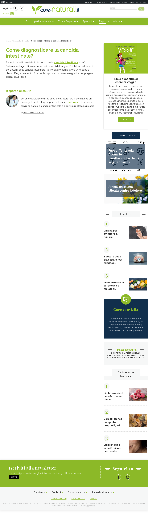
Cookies (95, 502)
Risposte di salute (109, 20)
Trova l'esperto (67, 20)
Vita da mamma (101, 2)
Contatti (55, 496)
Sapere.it (143, 2)
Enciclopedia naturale (38, 20)
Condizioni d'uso (57, 502)
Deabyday (89, 2)
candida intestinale (66, 61)
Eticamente (115, 2)
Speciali (87, 20)
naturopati (74, 101)
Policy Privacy (78, 502)
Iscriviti (35, 9)
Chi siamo (37, 496)
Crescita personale (130, 2)
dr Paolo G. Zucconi (33, 111)
